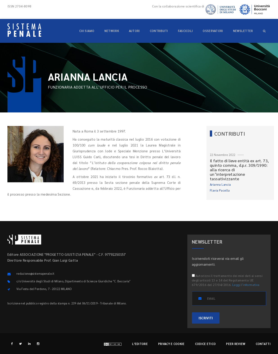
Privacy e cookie (171, 344)
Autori (134, 31)
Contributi (159, 31)
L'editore (140, 344)
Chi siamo (86, 31)
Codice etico (205, 344)
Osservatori (213, 31)
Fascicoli (185, 31)
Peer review (235, 344)
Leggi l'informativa (246, 285)
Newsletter (243, 31)
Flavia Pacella (220, 190)
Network (111, 31)
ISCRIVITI (206, 318)
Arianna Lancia (220, 184)
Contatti (263, 344)
